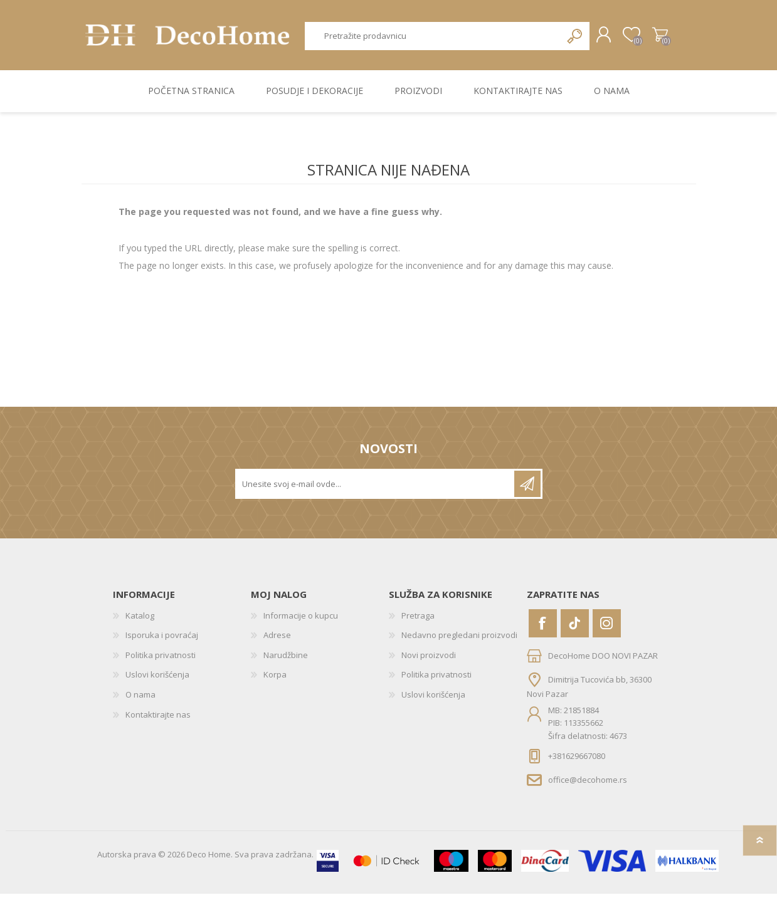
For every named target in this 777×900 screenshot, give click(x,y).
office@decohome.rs (587, 786)
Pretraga (563, 39)
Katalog (139, 621)
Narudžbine (285, 661)
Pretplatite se (527, 489)
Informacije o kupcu (300, 621)
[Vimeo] (575, 629)
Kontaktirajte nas (158, 720)
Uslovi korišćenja (157, 680)
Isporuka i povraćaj (161, 641)
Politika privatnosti (160, 661)
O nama (140, 700)
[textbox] (427, 39)
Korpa (647, 38)
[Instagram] (607, 629)
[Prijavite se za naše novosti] (375, 489)
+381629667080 (576, 761)
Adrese (277, 641)
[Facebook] (543, 629)
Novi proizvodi (428, 661)
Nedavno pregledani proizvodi (459, 641)
